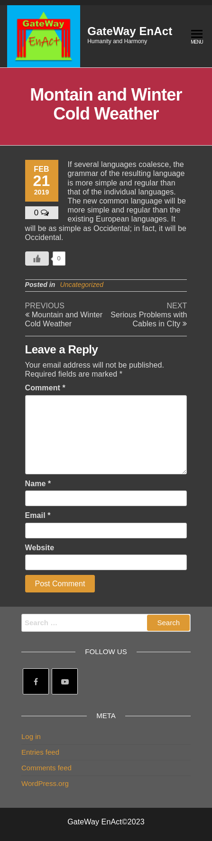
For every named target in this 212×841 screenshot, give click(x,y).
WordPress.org (45, 783)
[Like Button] (37, 258)
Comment (45, 388)
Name (38, 484)
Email (38, 515)
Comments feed (46, 768)
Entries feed (40, 752)
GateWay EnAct (129, 31)
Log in (31, 736)
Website (40, 548)
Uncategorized (81, 284)
